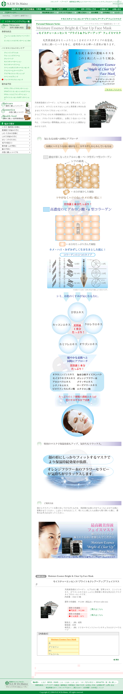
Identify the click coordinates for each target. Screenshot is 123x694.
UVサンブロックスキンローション (16, 88)
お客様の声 (101, 685)
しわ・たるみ (64, 682)
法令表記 (94, 687)
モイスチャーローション (12, 61)
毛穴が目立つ (90, 682)
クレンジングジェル (11, 52)
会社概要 (86, 687)
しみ (72, 682)
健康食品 (64, 685)
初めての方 (80, 685)
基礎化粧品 (39, 685)
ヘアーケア (49, 685)
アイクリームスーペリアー (13, 70)
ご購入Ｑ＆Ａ (77, 687)
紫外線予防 (100, 682)
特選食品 (71, 685)
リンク (101, 687)
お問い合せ (110, 685)
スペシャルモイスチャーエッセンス (16, 67)
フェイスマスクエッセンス (13, 79)
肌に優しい (113, 682)
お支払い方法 (90, 685)
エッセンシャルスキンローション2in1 (17, 40)
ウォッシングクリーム (12, 55)
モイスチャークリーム (12, 64)
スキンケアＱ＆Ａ (64, 687)
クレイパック (9, 58)
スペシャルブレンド (11, 76)
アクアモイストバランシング (14, 73)
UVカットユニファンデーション (15, 94)
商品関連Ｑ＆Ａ (51, 687)
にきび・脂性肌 (46, 682)
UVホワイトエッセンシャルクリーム (17, 91)
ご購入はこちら (96, 609)
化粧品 (56, 685)
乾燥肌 (56, 682)
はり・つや (80, 682)
